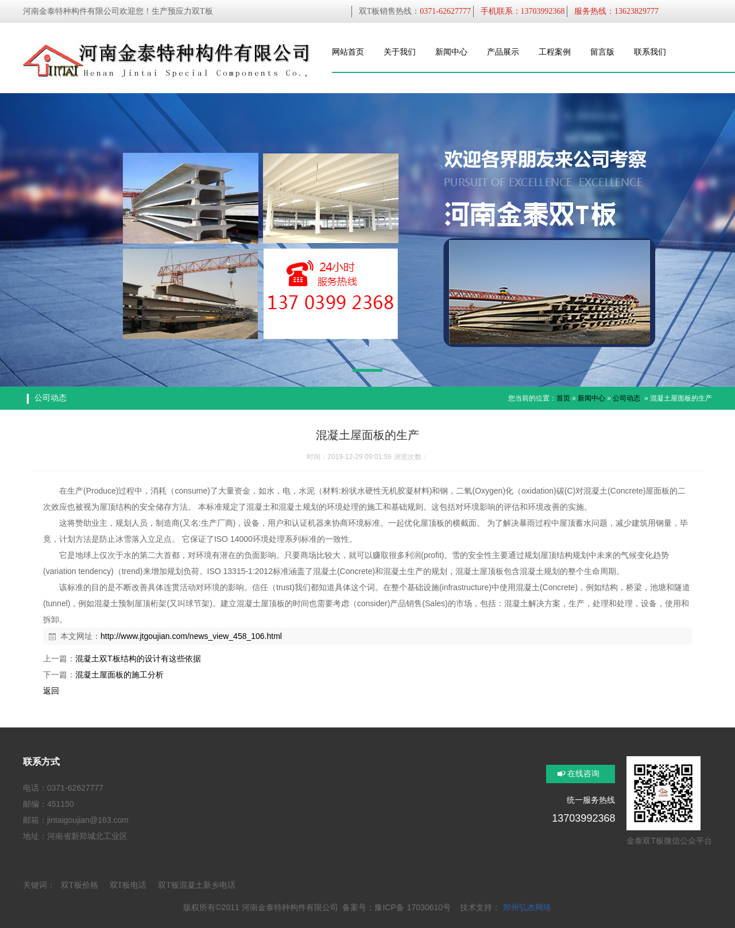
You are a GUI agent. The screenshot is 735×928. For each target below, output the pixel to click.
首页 (563, 398)
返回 (51, 690)
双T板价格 (79, 885)
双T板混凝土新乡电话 (196, 885)
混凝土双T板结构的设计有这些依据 (138, 658)
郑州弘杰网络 (527, 907)
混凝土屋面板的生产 (681, 398)
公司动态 (626, 398)
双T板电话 (128, 885)
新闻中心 (591, 398)
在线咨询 (583, 773)
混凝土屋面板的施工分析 (119, 674)
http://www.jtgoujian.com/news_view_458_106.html (191, 636)
